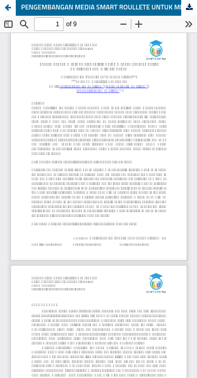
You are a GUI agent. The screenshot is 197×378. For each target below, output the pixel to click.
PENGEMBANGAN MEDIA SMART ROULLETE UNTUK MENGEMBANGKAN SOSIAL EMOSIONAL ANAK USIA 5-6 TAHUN (109, 7)
